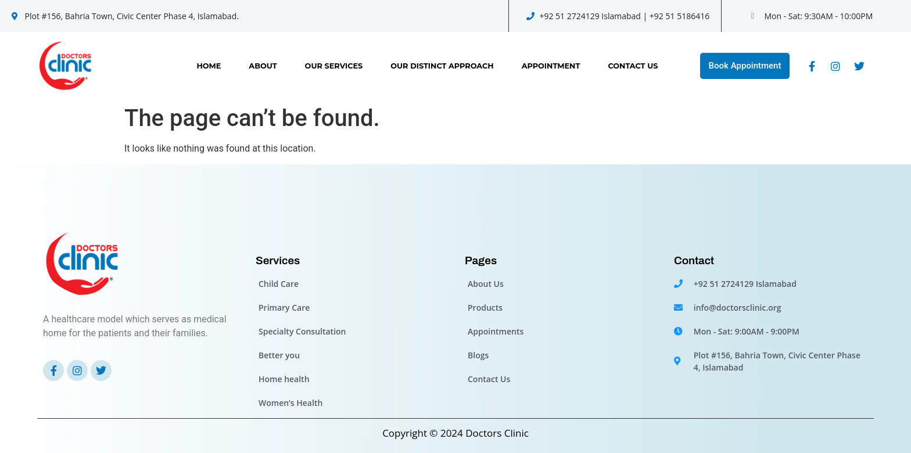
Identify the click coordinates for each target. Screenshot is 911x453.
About (263, 66)
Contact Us (633, 66)
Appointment (551, 66)
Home (208, 66)
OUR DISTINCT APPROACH (441, 66)
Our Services (334, 66)
